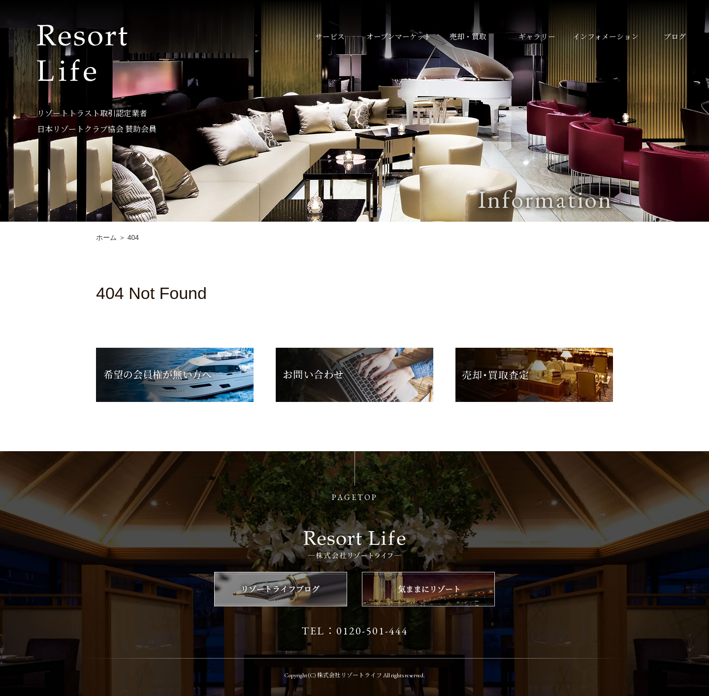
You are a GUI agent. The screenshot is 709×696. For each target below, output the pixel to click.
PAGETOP (355, 497)
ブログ (675, 36)
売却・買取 (468, 36)
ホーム (106, 237)
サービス (330, 36)
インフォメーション (606, 36)
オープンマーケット (398, 36)
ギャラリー (536, 36)
